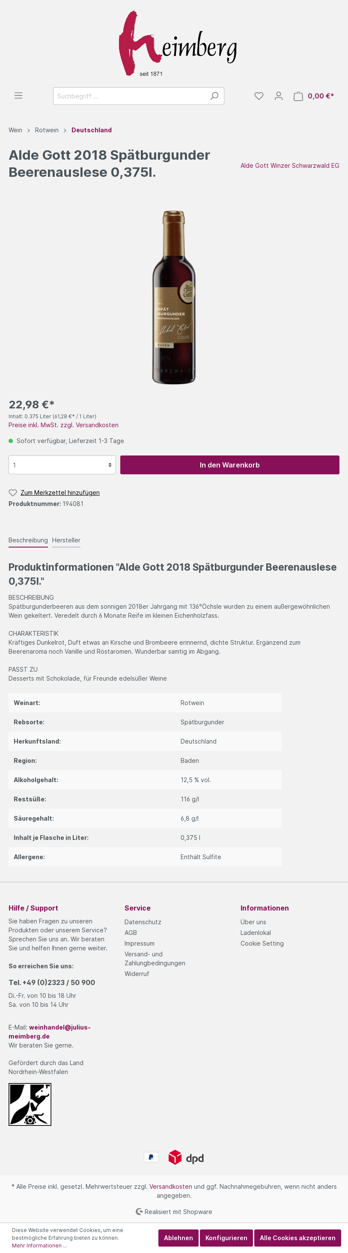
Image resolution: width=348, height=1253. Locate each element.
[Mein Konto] (279, 96)
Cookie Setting (262, 943)
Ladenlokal (256, 932)
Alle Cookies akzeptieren (298, 1237)
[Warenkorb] (314, 96)
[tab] (28, 540)
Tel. (52, 982)
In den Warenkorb (230, 465)
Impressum (140, 943)
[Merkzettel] (259, 96)
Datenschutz (143, 922)
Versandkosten (170, 1186)
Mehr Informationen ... (39, 1245)
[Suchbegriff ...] (129, 96)
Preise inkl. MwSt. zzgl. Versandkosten (64, 425)
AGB (131, 932)
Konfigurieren (226, 1237)
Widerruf (137, 973)
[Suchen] (214, 96)
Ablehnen (178, 1237)
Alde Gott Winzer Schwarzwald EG (290, 165)
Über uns (253, 922)
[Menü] (18, 95)
